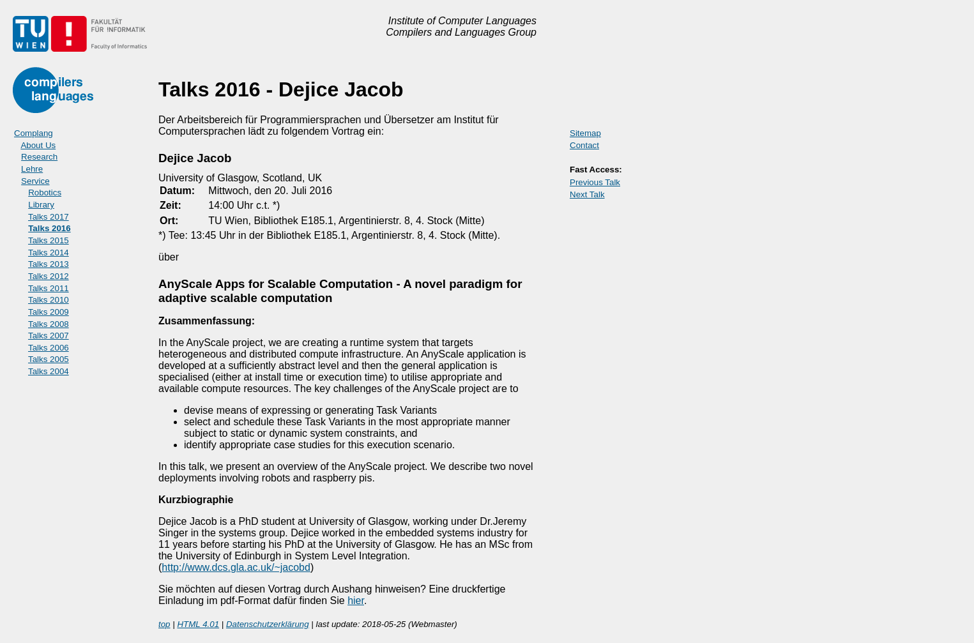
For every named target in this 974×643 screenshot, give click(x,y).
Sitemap (585, 133)
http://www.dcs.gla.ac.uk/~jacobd (236, 567)
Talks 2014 (48, 252)
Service (35, 181)
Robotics (44, 192)
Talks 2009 (48, 312)
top (164, 624)
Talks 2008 (48, 324)
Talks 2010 (48, 300)
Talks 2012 (48, 276)
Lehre (32, 169)
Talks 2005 (48, 359)
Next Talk (587, 194)
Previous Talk (595, 182)
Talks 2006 (48, 347)
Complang (33, 133)
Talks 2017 (48, 217)
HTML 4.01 (198, 624)
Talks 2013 (48, 264)
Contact (584, 145)
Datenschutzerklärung (267, 624)
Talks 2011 (48, 288)
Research (39, 157)
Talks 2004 (48, 371)
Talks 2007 (48, 335)
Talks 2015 (48, 240)
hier (355, 600)
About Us (38, 145)
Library (41, 204)
